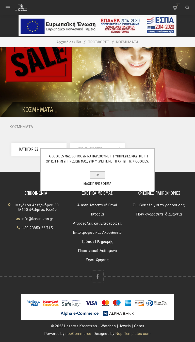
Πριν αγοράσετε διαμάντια (159, 214)
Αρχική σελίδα (68, 42)
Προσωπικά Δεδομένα (97, 250)
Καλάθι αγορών (178, 5)
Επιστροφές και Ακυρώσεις (97, 232)
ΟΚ (98, 175)
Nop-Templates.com (133, 333)
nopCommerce (78, 333)
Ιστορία (97, 214)
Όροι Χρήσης (97, 260)
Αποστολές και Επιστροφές (97, 223)
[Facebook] (98, 276)
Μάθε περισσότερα (97, 183)
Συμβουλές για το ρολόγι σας (159, 205)
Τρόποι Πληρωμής (97, 241)
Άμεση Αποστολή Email (97, 205)
